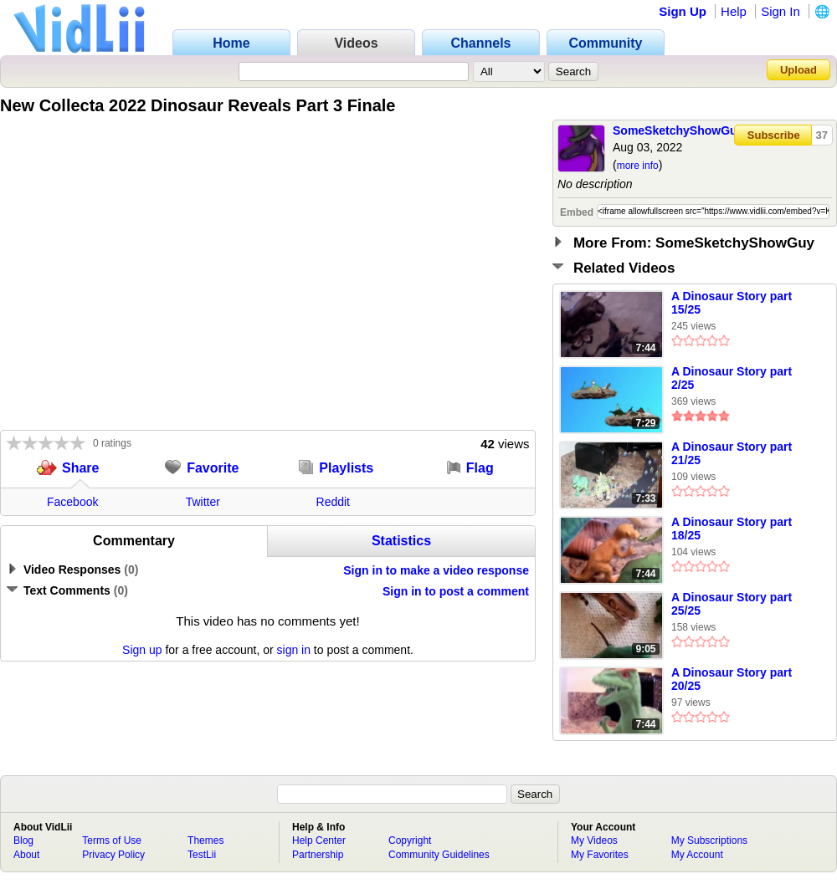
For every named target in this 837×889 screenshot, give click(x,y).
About (26, 855)
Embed (576, 212)
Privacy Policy (113, 855)
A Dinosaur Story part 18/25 (731, 528)
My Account (697, 855)
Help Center (319, 840)
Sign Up (682, 11)
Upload (798, 70)
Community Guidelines (439, 855)
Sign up (142, 650)
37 (822, 135)
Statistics (401, 541)
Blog (23, 840)
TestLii (201, 855)
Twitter (203, 501)
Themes (205, 840)
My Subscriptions (709, 840)
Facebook (72, 501)
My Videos (594, 840)
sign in (294, 650)
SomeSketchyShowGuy (678, 130)
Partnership (317, 855)
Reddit (333, 501)
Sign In (780, 11)
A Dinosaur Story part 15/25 (731, 302)
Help (734, 11)
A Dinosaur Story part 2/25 (731, 378)
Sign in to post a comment (456, 591)
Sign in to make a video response (436, 570)
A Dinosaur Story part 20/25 (731, 679)
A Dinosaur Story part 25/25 (731, 603)
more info (638, 165)
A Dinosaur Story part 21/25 (731, 453)
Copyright (409, 840)
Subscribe (773, 135)
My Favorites (600, 855)
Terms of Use (111, 840)
